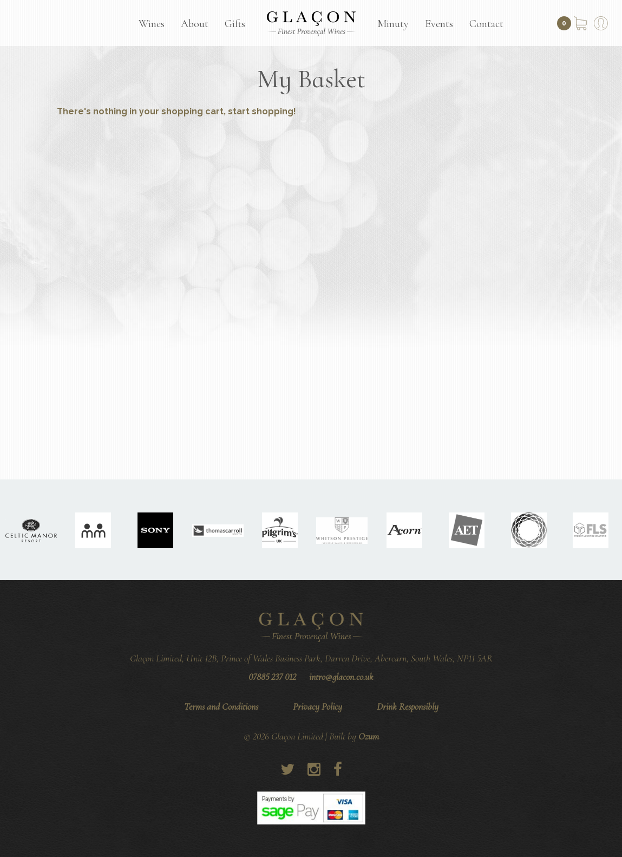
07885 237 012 (272, 677)
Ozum (368, 736)
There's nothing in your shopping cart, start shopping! (176, 111)
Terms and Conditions (221, 706)
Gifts (235, 23)
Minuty (393, 23)
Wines (152, 23)
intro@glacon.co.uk (341, 677)
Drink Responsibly (407, 706)
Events (439, 23)
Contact (486, 23)
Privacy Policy (317, 706)
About (194, 23)
